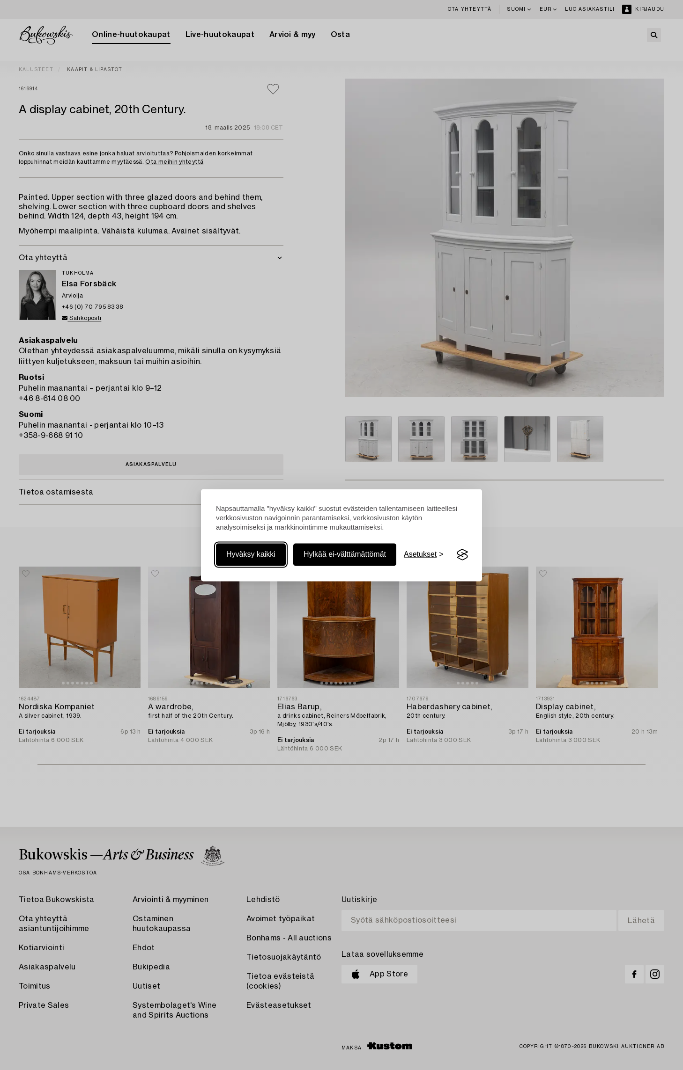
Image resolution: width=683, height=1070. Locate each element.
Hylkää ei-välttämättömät (345, 555)
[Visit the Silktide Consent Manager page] (462, 555)
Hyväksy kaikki (250, 555)
